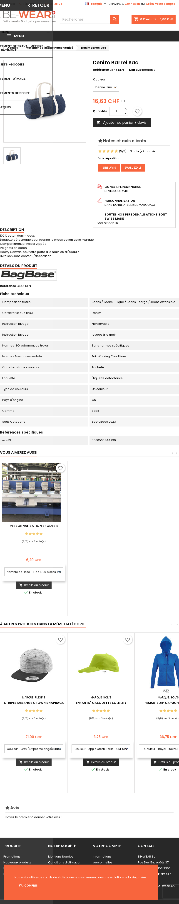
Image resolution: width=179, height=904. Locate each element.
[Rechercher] (89, 19)
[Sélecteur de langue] (96, 4)
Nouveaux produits (17, 862)
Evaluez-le (133, 168)
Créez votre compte (160, 4)
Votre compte (107, 845)
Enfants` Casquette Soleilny (101, 702)
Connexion (132, 4)
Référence (101, 70)
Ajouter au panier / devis (121, 122)
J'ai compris (28, 885)
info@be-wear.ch (161, 886)
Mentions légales (60, 856)
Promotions (11, 856)
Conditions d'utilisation (64, 862)
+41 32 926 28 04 (50, 4)
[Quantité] (116, 111)
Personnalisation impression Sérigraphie (34, 527)
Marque (135, 70)
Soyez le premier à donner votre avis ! (33, 817)
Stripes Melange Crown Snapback (34, 702)
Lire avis (109, 168)
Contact (9, 4)
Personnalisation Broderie (101, 525)
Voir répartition (109, 158)
